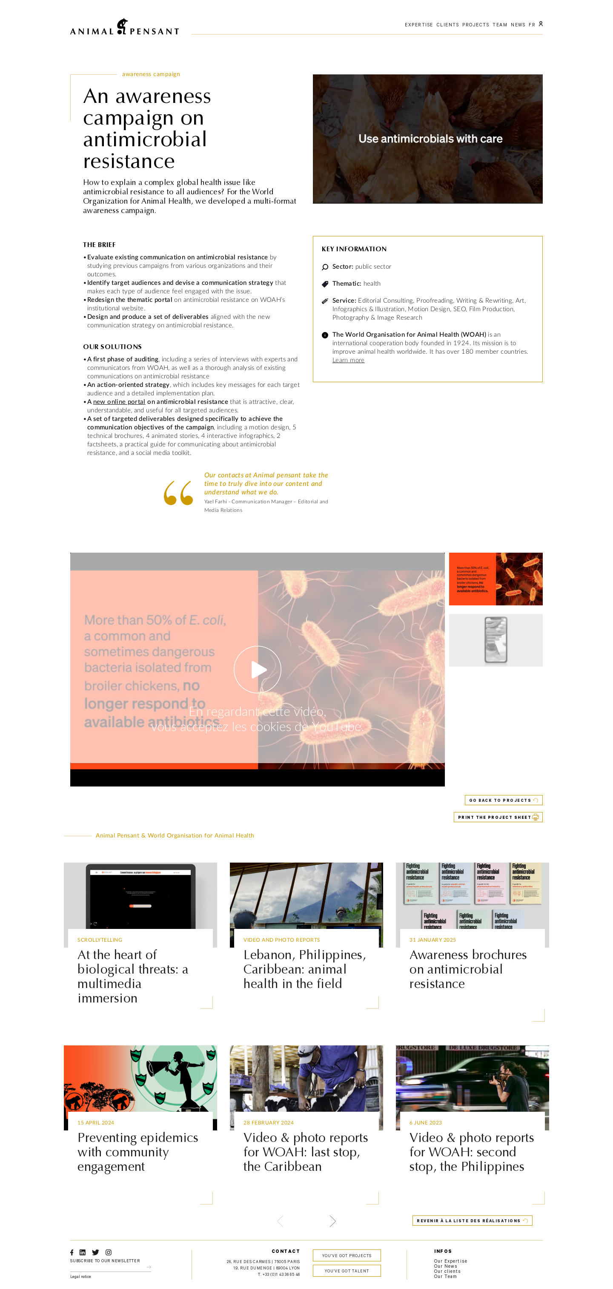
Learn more (348, 360)
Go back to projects (500, 801)
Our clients (447, 1272)
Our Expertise (450, 1261)
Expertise (419, 25)
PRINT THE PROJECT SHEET (495, 818)
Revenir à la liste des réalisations (469, 1221)
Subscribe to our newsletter (105, 1261)
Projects (475, 25)
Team (500, 25)
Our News (446, 1266)
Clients (448, 25)
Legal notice (80, 1277)
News (518, 25)
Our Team (445, 1277)
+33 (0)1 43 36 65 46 (281, 1275)
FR (532, 25)
